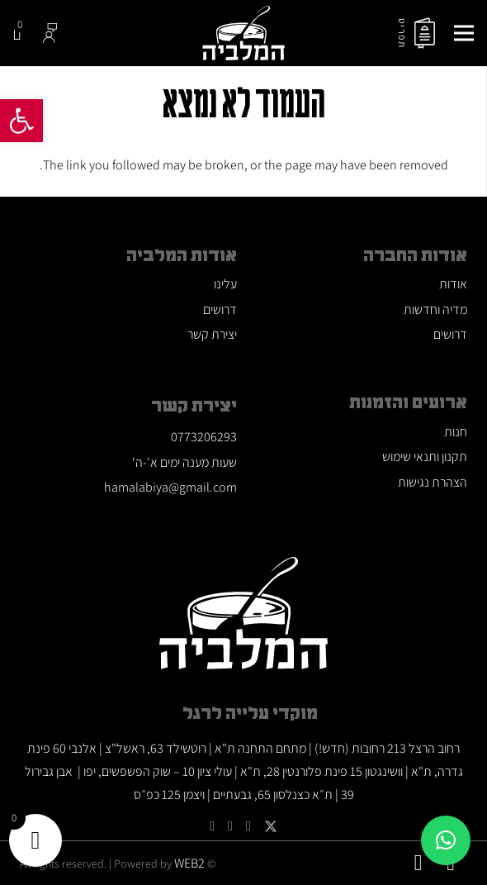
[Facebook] (212, 826)
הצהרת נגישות (432, 482)
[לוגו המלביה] (243, 33)
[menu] (424, 33)
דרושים (450, 334)
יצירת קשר (212, 334)
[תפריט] (464, 33)
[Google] (230, 826)
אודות (453, 284)
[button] (21, 120)
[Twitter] (270, 827)
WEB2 (189, 863)
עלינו (225, 284)
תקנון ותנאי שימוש (424, 456)
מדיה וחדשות (435, 309)
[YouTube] (248, 826)
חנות (455, 431)
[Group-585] (50, 33)
